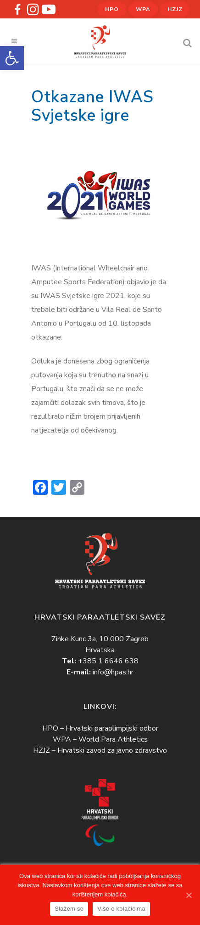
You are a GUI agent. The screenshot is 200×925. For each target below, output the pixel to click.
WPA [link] (143, 9)
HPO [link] (112, 9)
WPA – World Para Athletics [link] (100, 739)
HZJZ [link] (175, 9)
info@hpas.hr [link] (113, 672)
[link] (12, 58)
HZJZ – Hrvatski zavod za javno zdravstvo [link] (100, 750)
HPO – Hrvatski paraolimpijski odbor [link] (100, 728)
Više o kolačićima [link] (121, 908)
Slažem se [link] (69, 908)
